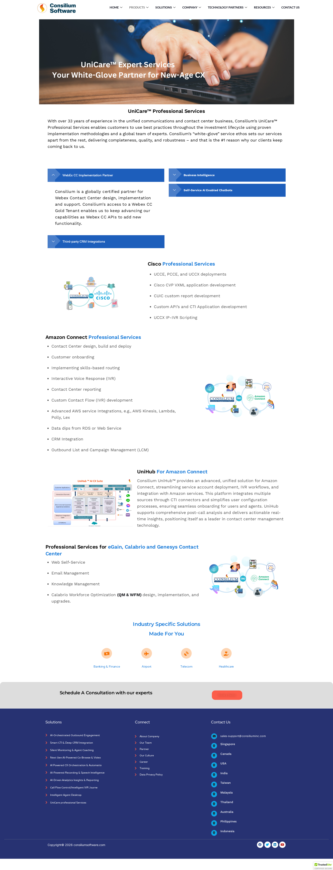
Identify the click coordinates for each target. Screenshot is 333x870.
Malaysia (226, 792)
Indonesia (227, 832)
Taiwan (225, 781)
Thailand (226, 802)
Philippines (228, 822)
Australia (226, 812)
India (223, 771)
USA (223, 761)
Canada (225, 751)
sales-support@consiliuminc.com (241, 732)
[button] (323, 866)
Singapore (227, 741)
